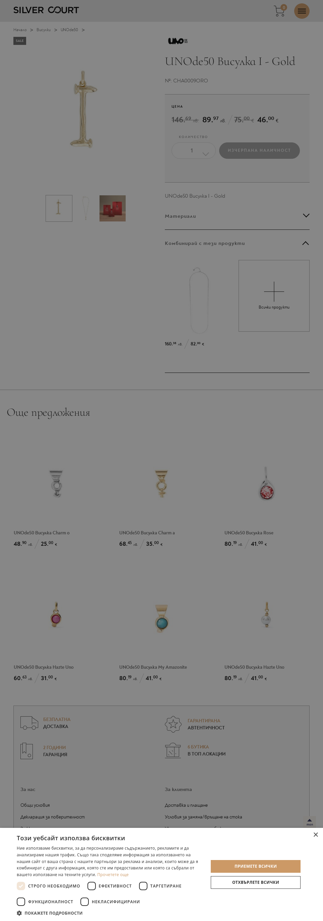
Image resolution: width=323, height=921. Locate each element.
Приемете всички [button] (256, 866)
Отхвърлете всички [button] (255, 882)
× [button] (315, 835)
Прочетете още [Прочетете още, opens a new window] (113, 874)
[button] (110, 913)
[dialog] (161, 460)
